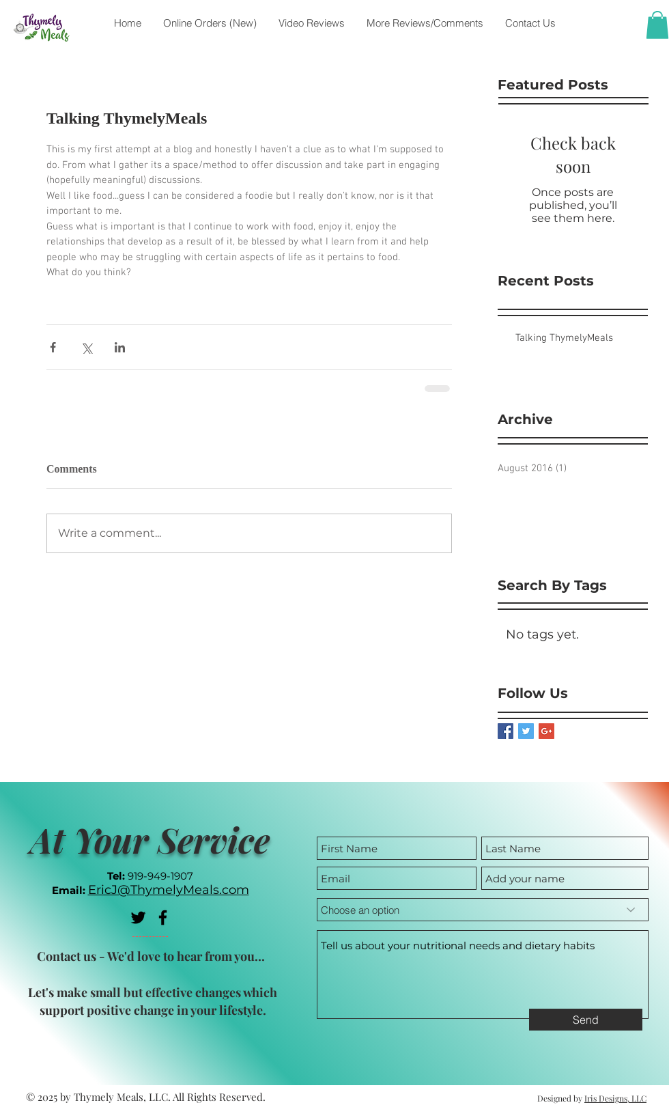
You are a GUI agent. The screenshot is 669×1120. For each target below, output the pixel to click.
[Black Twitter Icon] (138, 917)
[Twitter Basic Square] (526, 731)
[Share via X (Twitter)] (86, 347)
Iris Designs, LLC (615, 1098)
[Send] (585, 1020)
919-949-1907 (160, 875)
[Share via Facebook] (52, 347)
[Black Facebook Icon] (163, 917)
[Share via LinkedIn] (119, 347)
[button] (657, 25)
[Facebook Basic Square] (505, 731)
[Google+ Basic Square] (546, 731)
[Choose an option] (483, 909)
